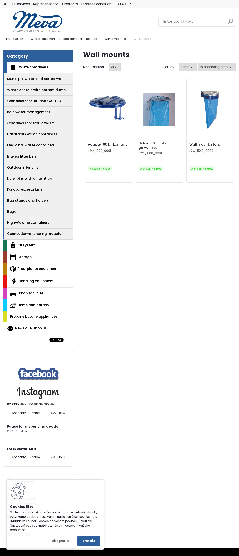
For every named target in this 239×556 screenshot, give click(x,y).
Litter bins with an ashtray (29, 178)
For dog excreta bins (24, 189)
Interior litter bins (21, 156)
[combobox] (188, 67)
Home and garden (29, 305)
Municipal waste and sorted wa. (34, 78)
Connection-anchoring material (34, 233)
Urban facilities (26, 293)
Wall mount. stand (205, 144)
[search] (230, 23)
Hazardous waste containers (32, 134)
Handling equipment (32, 281)
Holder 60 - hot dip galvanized (154, 145)
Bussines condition (96, 4)
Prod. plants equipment (34, 269)
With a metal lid (115, 39)
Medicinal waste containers (31, 145)
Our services (20, 4)
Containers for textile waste (31, 123)
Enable (89, 540)
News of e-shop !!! (26, 328)
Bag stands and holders (80, 39)
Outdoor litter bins (22, 167)
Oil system (23, 245)
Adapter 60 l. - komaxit (107, 144)
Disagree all (61, 541)
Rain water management (28, 112)
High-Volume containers (28, 222)
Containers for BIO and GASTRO (34, 101)
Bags (11, 211)
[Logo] (33, 21)
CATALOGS (123, 4)
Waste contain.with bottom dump (36, 90)
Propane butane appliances (34, 316)
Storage (21, 257)
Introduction (14, 39)
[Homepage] (4, 4)
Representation (46, 4)
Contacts (70, 4)
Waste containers (43, 39)
